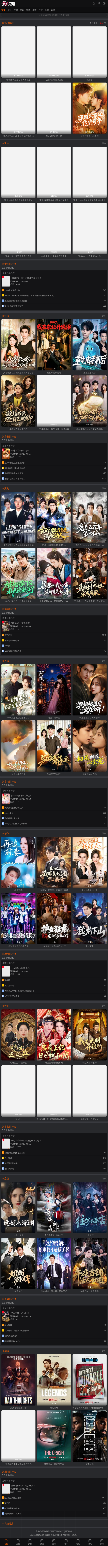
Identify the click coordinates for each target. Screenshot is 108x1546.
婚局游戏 (18, 1291)
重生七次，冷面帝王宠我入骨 (18, 256)
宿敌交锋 (90, 1464)
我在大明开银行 (89, 1063)
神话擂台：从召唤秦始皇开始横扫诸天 (54, 1119)
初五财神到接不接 (54, 136)
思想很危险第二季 (18, 1408)
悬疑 (47, 10)
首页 (3, 10)
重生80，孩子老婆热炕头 (89, 256)
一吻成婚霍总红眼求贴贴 (18, 717)
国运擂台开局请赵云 (89, 1119)
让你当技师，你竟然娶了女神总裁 (18, 545)
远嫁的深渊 (18, 1235)
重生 (10, 10)
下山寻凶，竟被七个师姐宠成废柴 (89, 601)
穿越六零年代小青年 (89, 136)
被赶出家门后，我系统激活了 (18, 601)
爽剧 (22, 10)
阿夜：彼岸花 (54, 717)
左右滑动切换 (8, 268)
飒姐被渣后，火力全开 (89, 717)
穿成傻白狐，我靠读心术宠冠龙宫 (54, 429)
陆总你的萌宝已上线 (54, 80)
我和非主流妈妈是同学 (18, 946)
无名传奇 (54, 1408)
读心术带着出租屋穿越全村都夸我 (18, 136)
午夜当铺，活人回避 (89, 1291)
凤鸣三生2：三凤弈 (18, 1063)
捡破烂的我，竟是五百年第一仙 (89, 545)
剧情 (53, 10)
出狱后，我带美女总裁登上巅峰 (54, 890)
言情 (28, 10)
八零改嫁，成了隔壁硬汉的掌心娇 (18, 372)
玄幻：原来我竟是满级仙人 (54, 545)
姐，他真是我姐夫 (89, 890)
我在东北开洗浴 (54, 372)
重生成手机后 (89, 372)
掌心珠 (18, 1119)
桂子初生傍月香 (18, 774)
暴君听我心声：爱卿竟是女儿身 (54, 601)
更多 (104, 143)
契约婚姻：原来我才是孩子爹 (54, 1291)
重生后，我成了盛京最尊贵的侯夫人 (89, 200)
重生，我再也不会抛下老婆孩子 (18, 200)
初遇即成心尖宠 (89, 774)
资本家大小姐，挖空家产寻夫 (18, 1464)
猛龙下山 (90, 946)
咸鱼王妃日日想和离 (54, 1063)
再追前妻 (18, 890)
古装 (41, 10)
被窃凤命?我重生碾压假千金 (54, 256)
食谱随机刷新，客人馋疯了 (18, 80)
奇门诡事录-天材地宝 (54, 1235)
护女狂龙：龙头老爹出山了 (54, 946)
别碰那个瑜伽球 (54, 774)
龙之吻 (90, 80)
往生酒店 (90, 1235)
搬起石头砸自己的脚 (18, 429)
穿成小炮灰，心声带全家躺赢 (89, 429)
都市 (34, 10)
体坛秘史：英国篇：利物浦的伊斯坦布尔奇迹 (90, 1408)
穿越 (16, 10)
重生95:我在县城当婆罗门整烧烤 (54, 200)
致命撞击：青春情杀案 (54, 1464)
